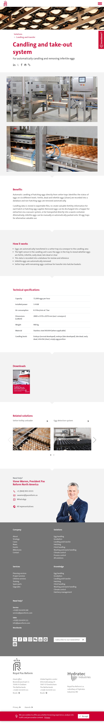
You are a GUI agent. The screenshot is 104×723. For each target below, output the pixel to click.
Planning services (19, 573)
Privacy (16, 707)
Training (16, 581)
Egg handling (59, 536)
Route (15, 693)
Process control (60, 555)
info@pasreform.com (21, 623)
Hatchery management (63, 592)
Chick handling (59, 547)
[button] (100, 4)
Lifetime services (19, 578)
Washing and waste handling (65, 550)
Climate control (60, 552)
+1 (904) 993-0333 (25, 491)
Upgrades (16, 587)
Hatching (57, 544)
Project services (19, 576)
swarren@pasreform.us (27, 495)
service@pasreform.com (22, 613)
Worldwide (17, 628)
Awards (28, 707)
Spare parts (17, 584)
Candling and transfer (62, 542)
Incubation (58, 539)
